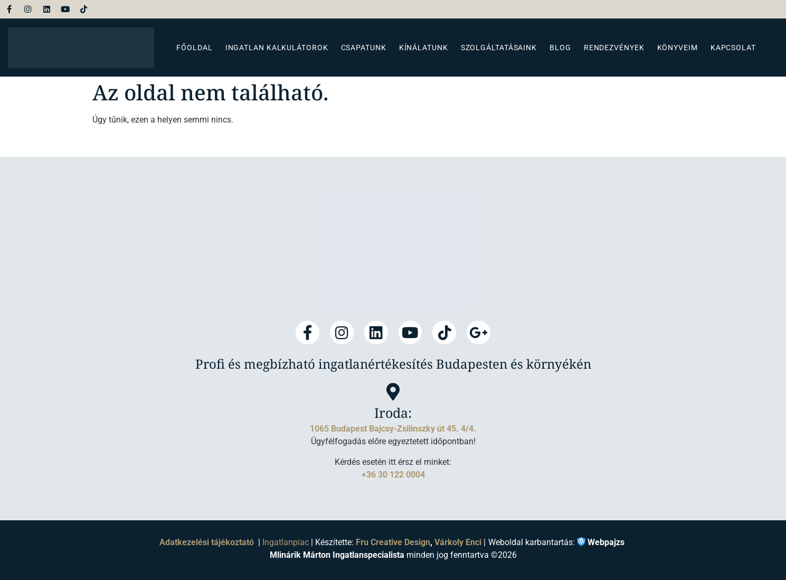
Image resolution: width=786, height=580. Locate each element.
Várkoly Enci (457, 542)
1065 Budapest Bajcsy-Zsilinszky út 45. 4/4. (393, 429)
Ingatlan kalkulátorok (276, 47)
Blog (560, 47)
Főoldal (194, 47)
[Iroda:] (393, 391)
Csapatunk (363, 47)
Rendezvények (614, 47)
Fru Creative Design (393, 542)
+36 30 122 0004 (393, 474)
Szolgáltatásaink (499, 47)
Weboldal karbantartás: (556, 542)
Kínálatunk (423, 47)
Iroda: (393, 413)
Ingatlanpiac (285, 542)
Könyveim (677, 47)
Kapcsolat (733, 47)
